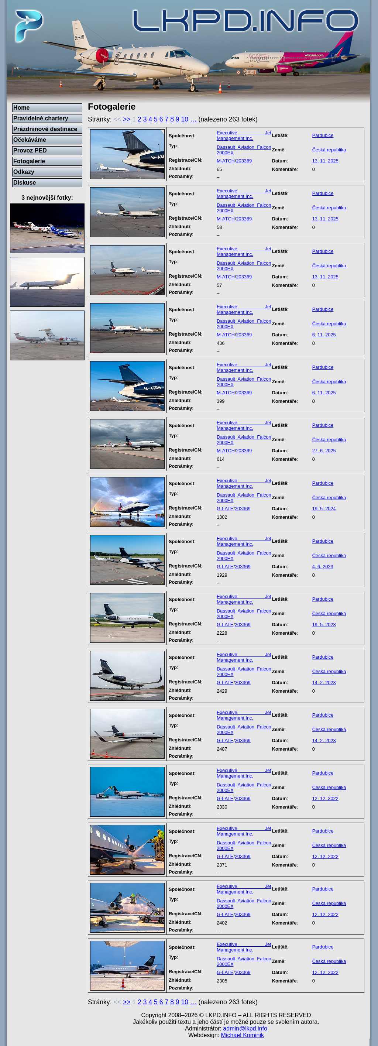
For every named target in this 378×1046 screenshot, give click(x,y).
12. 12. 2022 (325, 798)
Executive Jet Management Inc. (244, 135)
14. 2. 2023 (324, 682)
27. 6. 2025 (324, 450)
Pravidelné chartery (40, 118)
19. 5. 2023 (324, 624)
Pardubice (323, 135)
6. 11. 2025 (324, 334)
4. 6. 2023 (322, 566)
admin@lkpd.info (245, 1028)
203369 (244, 161)
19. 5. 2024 (324, 508)
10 (185, 119)
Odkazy (23, 172)
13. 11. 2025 (325, 161)
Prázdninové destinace (45, 129)
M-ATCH (226, 161)
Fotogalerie (29, 161)
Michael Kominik (242, 1035)
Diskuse (24, 182)
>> (127, 119)
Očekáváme (29, 140)
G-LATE (225, 508)
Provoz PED (30, 150)
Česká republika (329, 149)
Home (21, 107)
